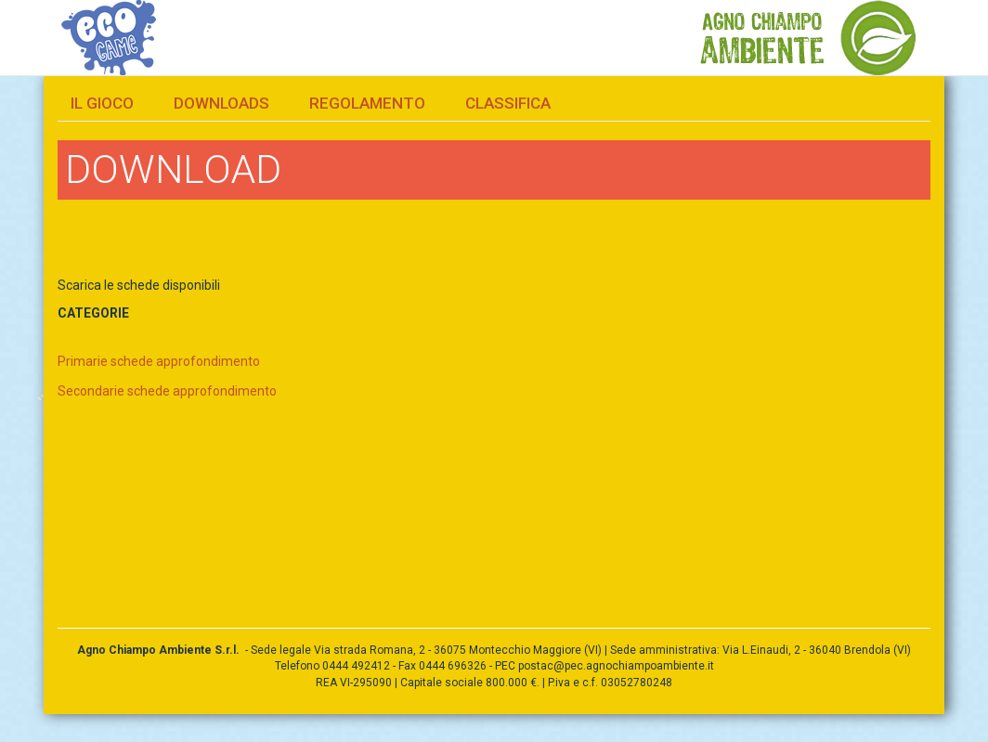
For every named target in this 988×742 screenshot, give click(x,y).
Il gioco (102, 103)
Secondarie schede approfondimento (167, 391)
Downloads (221, 103)
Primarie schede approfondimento (159, 361)
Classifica (508, 103)
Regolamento (367, 103)
